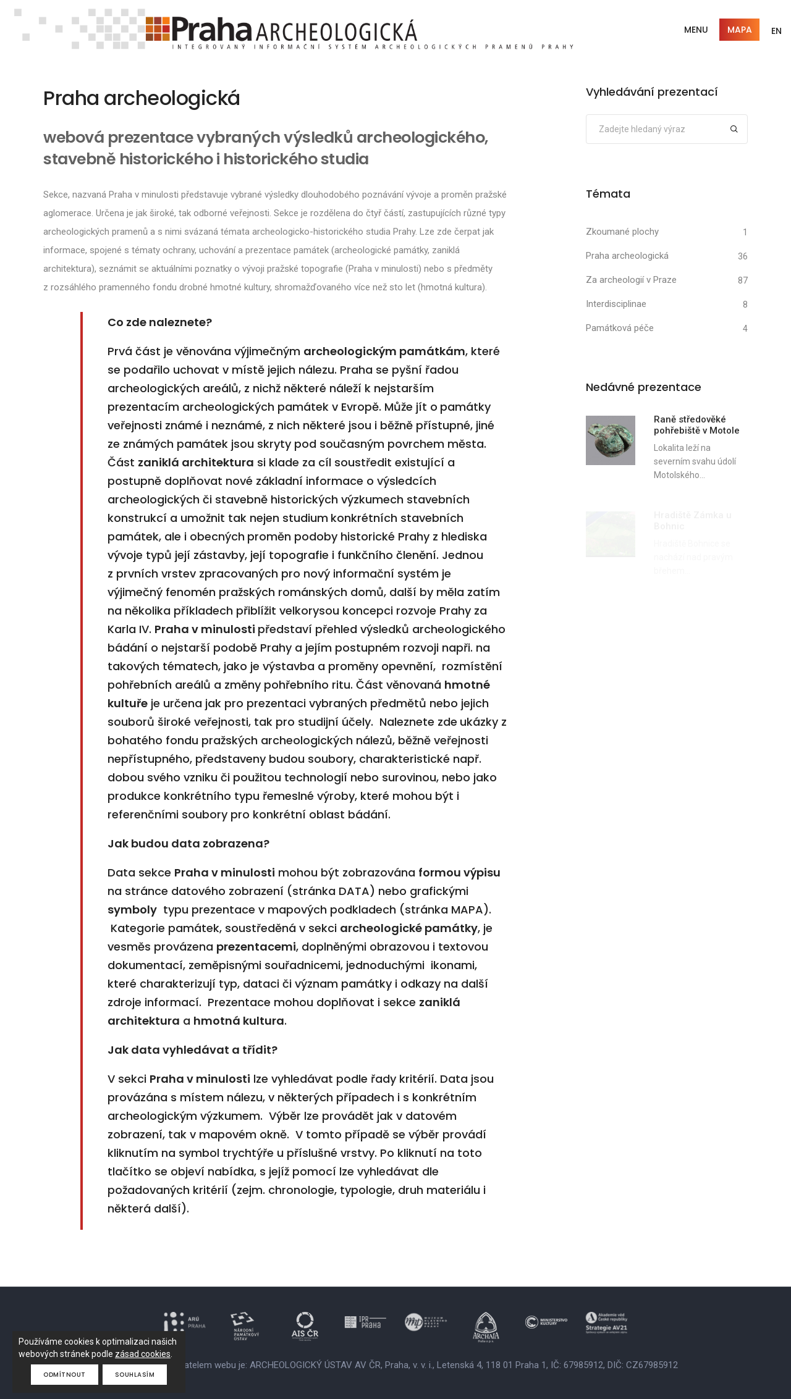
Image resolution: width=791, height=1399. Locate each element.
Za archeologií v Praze (631, 279)
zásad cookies (143, 1354)
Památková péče (620, 328)
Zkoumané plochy (622, 231)
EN (776, 31)
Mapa (739, 29)
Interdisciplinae (616, 303)
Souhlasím (135, 1374)
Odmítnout (64, 1374)
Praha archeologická (627, 255)
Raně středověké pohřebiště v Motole (697, 425)
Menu (696, 29)
